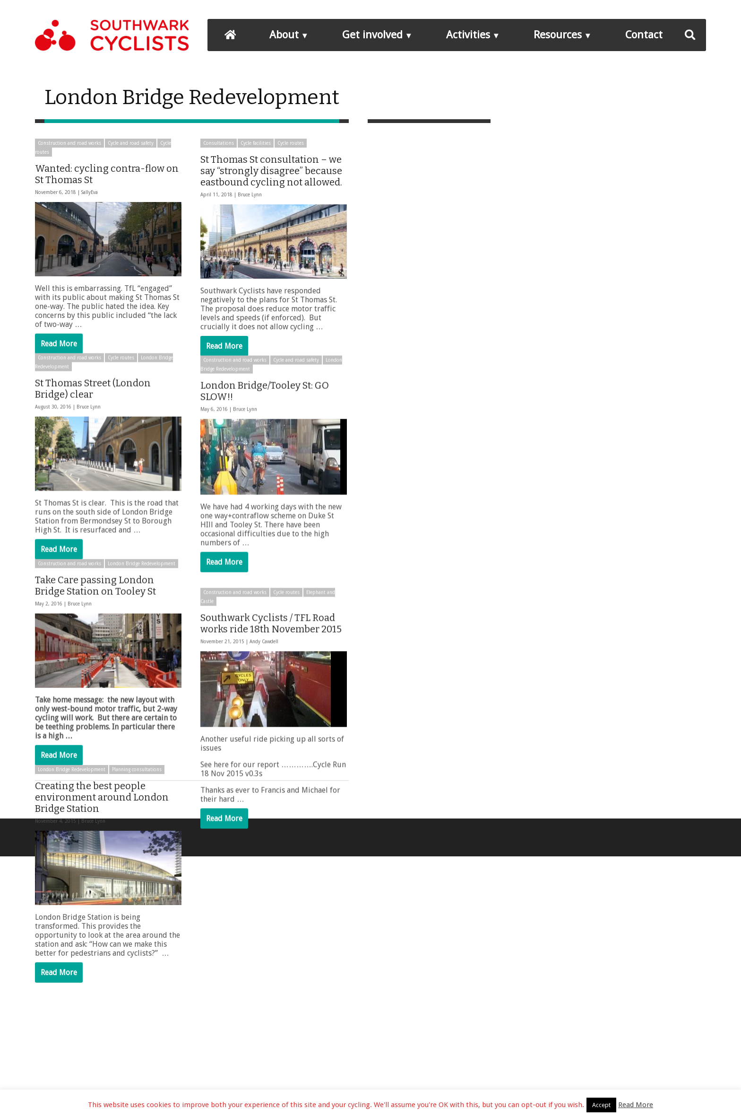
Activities (468, 34)
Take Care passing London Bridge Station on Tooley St (95, 618)
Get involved (372, 34)
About (284, 34)
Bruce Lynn (250, 194)
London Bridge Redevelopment (141, 596)
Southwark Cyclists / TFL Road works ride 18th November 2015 (271, 639)
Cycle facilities (256, 143)
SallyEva (89, 192)
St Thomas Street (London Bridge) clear (93, 405)
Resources (558, 34)
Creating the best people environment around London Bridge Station (102, 846)
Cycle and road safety (131, 143)
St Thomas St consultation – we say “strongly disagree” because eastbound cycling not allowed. (271, 171)
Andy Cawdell (264, 657)
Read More (59, 343)
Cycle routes (290, 143)
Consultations (218, 143)
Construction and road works (69, 143)
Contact (644, 34)
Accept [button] (601, 1105)
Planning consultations (137, 818)
